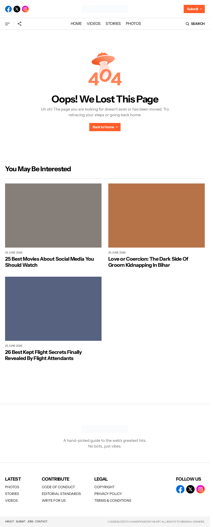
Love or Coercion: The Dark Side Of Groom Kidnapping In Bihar (148, 262)
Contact (41, 521)
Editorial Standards (61, 494)
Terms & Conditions (112, 500)
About (9, 521)
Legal (101, 479)
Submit (21, 521)
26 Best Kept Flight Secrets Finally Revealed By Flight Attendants (43, 355)
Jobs (30, 521)
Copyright (104, 487)
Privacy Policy (108, 494)
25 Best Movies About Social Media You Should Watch (49, 262)
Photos (12, 487)
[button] (7, 24)
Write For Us (54, 500)
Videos (11, 500)
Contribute (55, 479)
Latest (13, 479)
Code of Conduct (58, 487)
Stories (12, 494)
